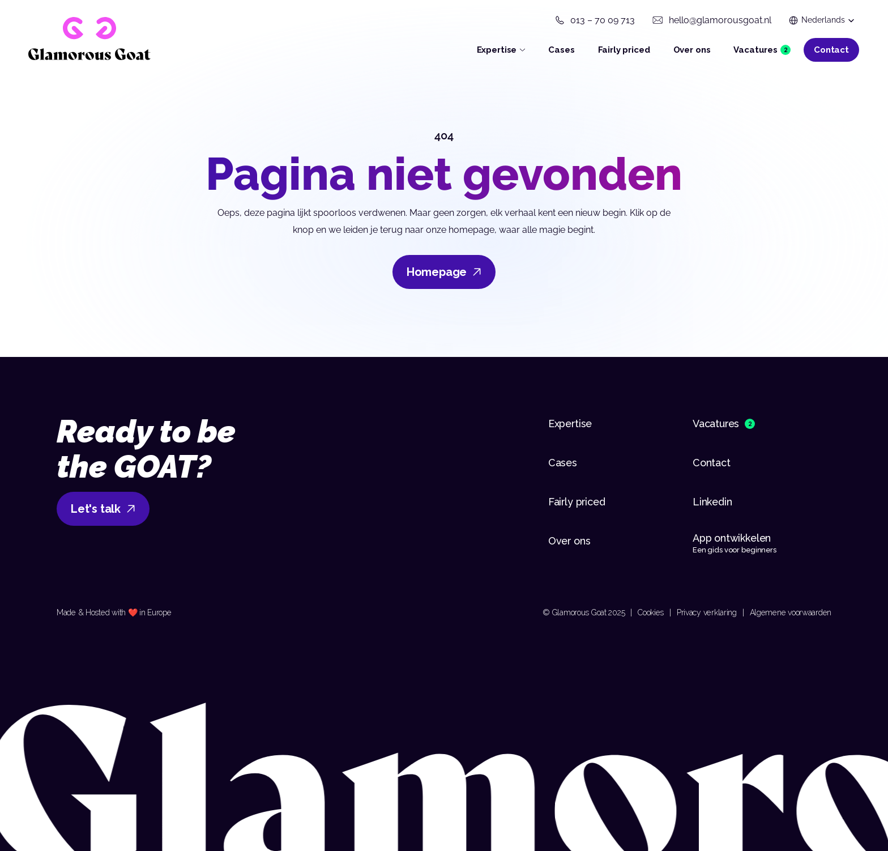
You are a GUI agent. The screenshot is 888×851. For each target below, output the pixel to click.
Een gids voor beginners (734, 550)
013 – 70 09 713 (602, 20)
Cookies (651, 612)
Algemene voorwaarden (790, 612)
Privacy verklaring (707, 612)
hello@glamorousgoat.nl (720, 20)
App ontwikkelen (733, 538)
